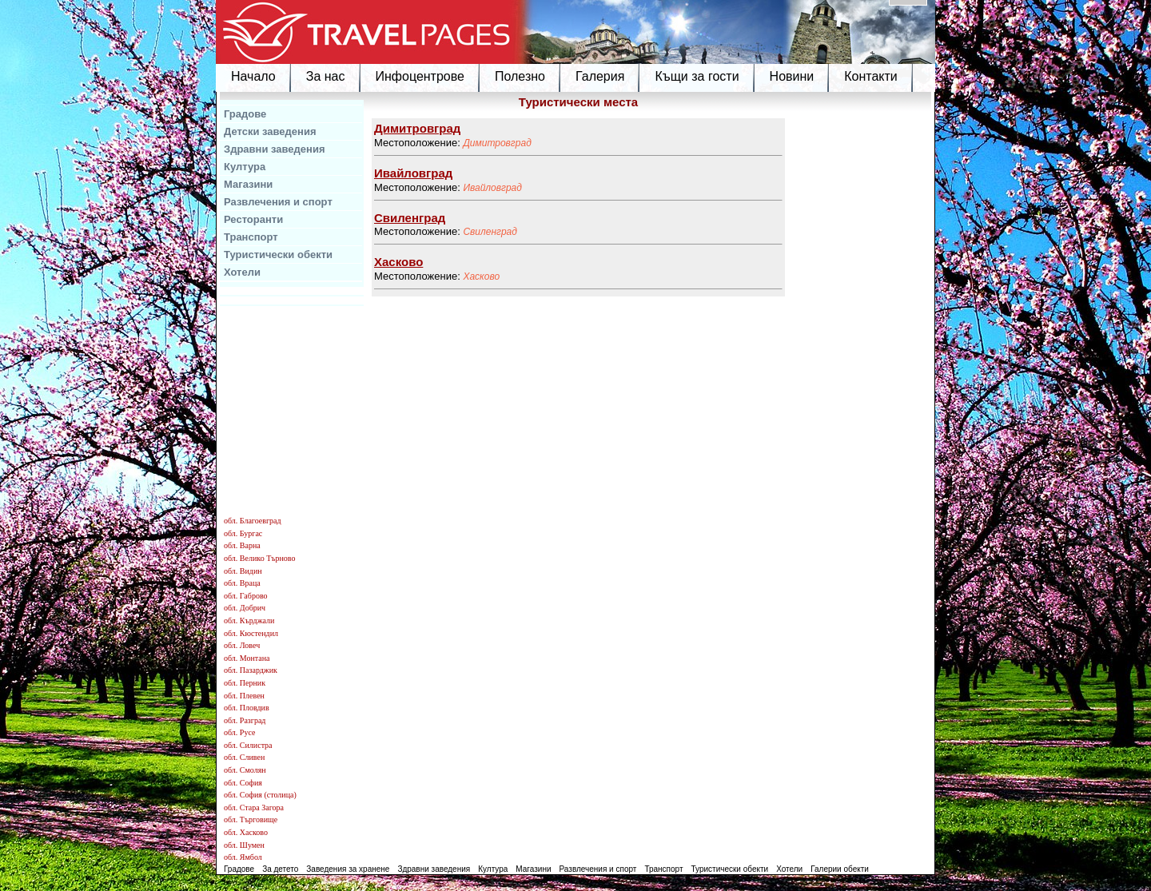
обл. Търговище (250, 819)
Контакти (871, 76)
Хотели (242, 272)
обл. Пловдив (246, 707)
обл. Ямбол (243, 857)
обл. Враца (242, 583)
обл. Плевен (244, 695)
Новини (792, 76)
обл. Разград (244, 720)
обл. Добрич (244, 607)
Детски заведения (270, 131)
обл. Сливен (244, 757)
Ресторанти (253, 219)
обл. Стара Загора (254, 807)
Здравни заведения (274, 149)
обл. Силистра (248, 745)
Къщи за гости (697, 76)
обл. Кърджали (249, 620)
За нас (325, 76)
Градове (245, 114)
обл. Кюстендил (251, 633)
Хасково (481, 276)
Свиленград (490, 231)
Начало (253, 76)
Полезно (520, 76)
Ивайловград (492, 187)
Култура (244, 167)
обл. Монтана (247, 658)
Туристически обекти (278, 255)
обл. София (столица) (260, 794)
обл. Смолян (245, 770)
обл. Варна (242, 545)
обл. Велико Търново (259, 558)
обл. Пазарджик (250, 670)
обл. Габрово (246, 595)
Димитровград (497, 143)
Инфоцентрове (420, 76)
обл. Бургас (243, 533)
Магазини (248, 184)
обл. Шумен (244, 845)
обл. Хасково (246, 832)
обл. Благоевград (252, 520)
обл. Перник (244, 682)
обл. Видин (243, 571)
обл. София (243, 782)
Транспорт (251, 237)
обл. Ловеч (242, 645)
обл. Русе (239, 732)
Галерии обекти (839, 869)
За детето (280, 869)
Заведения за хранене (347, 869)
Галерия (600, 76)
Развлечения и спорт (278, 202)
